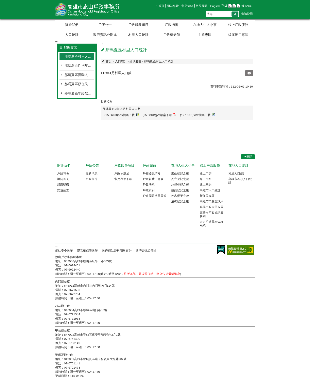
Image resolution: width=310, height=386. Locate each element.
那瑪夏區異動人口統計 (79, 75)
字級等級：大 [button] (238, 6)
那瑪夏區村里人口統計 (79, 56)
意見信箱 (187, 6)
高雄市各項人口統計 (240, 180)
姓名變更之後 (180, 195)
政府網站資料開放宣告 (117, 250)
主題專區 (205, 35)
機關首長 (63, 179)
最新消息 (91, 173)
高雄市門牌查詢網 (211, 201)
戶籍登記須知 (152, 173)
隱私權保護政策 (87, 250)
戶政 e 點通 (121, 173)
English (215, 6)
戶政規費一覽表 (153, 179)
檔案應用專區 (238, 35)
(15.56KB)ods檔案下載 (121, 115)
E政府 (221, 249)
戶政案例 (149, 190)
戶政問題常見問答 (154, 195)
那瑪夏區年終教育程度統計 (79, 93)
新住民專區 (207, 195)
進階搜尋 (247, 13)
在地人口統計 (238, 165)
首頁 (161, 6)
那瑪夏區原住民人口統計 (79, 84)
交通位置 (63, 190)
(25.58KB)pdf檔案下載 (160, 115)
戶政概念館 (171, 35)
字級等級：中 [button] (234, 6)
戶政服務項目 (138, 25)
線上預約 (206, 179)
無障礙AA (240, 250)
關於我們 (71, 25)
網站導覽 (173, 6)
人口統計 (71, 35)
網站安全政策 (64, 250)
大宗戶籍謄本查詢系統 (211, 223)
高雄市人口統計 (210, 190)
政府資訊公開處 (105, 35)
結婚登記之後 (180, 184)
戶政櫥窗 (171, 25)
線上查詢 (206, 184)
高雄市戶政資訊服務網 (211, 214)
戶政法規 (149, 184)
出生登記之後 (180, 173)
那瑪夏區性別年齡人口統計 (79, 66)
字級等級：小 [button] (230, 6)
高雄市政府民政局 (211, 207)
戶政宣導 (91, 179)
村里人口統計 (138, 35)
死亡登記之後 (180, 179)
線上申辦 (206, 173)
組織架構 (63, 184)
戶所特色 (63, 173)
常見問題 (202, 6)
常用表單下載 (123, 179)
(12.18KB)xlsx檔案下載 (197, 115)
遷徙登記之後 (180, 201)
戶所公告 (105, 25)
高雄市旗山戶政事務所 (88, 9)
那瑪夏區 (135, 61)
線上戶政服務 (238, 25)
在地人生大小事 (205, 25)
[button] (235, 14)
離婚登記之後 (180, 190)
